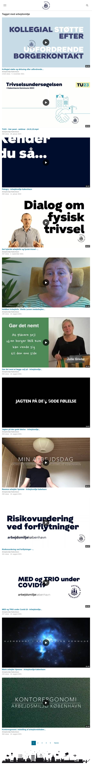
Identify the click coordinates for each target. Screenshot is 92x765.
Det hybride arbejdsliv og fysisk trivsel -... (20, 249)
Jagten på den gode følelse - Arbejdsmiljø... (21, 429)
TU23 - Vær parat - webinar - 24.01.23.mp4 (20, 129)
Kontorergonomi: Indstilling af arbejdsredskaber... (24, 729)
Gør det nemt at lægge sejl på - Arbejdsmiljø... (22, 369)
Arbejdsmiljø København (10, 71)
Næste (56, 743)
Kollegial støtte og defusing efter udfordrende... (23, 69)
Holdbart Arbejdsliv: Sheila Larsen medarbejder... (23, 309)
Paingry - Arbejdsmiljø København (17, 189)
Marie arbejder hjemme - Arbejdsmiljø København (23, 669)
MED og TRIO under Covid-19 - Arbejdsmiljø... (22, 609)
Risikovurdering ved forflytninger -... (18, 549)
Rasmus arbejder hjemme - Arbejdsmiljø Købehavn (24, 489)
